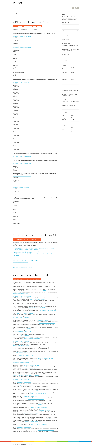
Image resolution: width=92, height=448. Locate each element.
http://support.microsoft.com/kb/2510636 (25, 313)
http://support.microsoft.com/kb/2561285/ (38, 393)
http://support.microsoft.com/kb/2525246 (23, 331)
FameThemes (30, 444)
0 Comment (39, 26)
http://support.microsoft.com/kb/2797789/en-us (22, 36)
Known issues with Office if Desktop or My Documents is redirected (26, 249)
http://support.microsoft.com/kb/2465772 (38, 299)
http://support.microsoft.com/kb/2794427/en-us (22, 163)
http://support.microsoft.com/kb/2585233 (45, 410)
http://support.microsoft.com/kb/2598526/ (33, 421)
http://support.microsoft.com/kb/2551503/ (33, 390)
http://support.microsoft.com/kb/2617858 (21, 187)
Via (62, 41)
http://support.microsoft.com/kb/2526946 (21, 349)
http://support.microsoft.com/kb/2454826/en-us (22, 296)
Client (72, 70)
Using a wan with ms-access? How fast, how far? (22, 267)
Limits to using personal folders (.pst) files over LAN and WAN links (26, 260)
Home (30, 8)
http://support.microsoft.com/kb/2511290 (21, 317)
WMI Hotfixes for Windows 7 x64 (31, 22)
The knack (17, 2)
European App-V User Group (64, 67)
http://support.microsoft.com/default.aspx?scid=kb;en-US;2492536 (26, 375)
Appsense (72, 62)
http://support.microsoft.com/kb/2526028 (21, 341)
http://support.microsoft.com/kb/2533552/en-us (22, 156)
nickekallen (20, 26)
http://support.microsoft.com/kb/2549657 (32, 365)
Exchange (72, 72)
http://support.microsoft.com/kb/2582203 (21, 416)
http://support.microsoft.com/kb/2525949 (32, 338)
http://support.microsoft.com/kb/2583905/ (32, 413)
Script (72, 74)
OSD (76, 70)
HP (62, 74)
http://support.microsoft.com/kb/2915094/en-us (22, 47)
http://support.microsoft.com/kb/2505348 (48, 310)
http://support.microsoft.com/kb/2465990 (47, 302)
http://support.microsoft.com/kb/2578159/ (21, 387)
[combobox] (70, 30)
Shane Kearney (65, 49)
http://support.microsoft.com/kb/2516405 (47, 323)
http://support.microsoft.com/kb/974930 (20, 199)
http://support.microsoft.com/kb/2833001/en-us (22, 176)
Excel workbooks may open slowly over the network (23, 252)
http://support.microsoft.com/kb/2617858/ (21, 401)
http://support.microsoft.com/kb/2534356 (25, 355)
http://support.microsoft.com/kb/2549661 (30, 368)
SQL (63, 77)
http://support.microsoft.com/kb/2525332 (21, 335)
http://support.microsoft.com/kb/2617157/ (34, 404)
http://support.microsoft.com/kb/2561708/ (25, 385)
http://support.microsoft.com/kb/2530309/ (31, 432)
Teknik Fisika (64, 38)
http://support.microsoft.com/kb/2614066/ (39, 424)
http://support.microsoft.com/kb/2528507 (23, 352)
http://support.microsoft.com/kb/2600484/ (39, 407)
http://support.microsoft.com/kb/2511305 (44, 320)
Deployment (64, 72)
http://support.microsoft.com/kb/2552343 (43, 370)
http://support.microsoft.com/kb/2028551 (21, 293)
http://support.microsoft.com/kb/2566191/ (36, 399)
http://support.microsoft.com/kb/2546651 (46, 358)
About (24, 8)
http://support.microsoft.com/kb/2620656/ (46, 430)
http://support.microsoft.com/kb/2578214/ (21, 379)
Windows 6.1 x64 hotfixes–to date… (32, 275)
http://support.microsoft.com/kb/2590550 (43, 418)
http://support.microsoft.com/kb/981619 (38, 290)
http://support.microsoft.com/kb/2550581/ (30, 396)
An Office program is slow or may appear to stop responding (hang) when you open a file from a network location (35, 250)
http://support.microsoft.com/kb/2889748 (21, 82)
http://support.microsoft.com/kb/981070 (20, 287)
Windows (34, 26)
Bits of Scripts (16, 8)
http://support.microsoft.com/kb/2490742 (37, 307)
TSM (71, 77)
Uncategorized (64, 79)
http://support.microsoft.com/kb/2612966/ (23, 427)
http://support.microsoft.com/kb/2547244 (21, 362)
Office (34, 239)
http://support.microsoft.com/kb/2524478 (23, 328)
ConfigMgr (72, 67)
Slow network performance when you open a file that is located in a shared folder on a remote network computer (35, 248)
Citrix (71, 65)
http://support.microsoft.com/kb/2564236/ (23, 382)
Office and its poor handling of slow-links (35, 235)
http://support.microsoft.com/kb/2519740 (21, 325)
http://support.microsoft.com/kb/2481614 (21, 304)
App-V (63, 62)
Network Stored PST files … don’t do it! (20, 262)
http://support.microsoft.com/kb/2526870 (21, 345)
